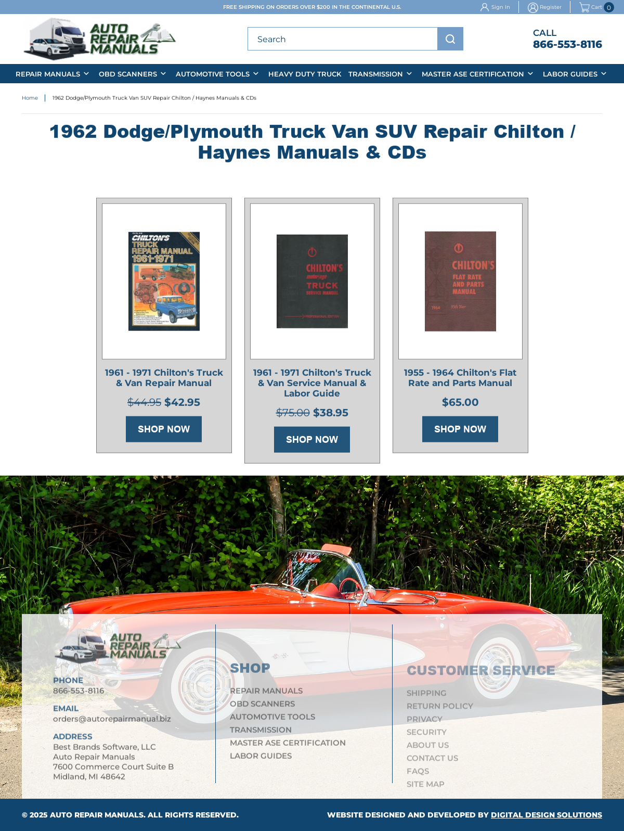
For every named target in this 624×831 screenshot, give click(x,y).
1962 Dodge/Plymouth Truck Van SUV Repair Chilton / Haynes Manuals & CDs (154, 99)
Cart (590, 7)
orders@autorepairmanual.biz (112, 724)
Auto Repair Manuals (97, 815)
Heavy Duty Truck (304, 74)
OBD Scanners (128, 74)
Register (551, 7)
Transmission (375, 74)
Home (30, 99)
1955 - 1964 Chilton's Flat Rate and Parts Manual (460, 380)
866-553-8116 (567, 44)
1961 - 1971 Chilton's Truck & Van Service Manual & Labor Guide (312, 385)
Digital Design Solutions (546, 815)
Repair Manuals (48, 74)
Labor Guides (570, 74)
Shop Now (164, 431)
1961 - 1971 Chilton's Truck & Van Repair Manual (164, 380)
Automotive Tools (213, 74)
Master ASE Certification (473, 74)
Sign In (500, 7)
